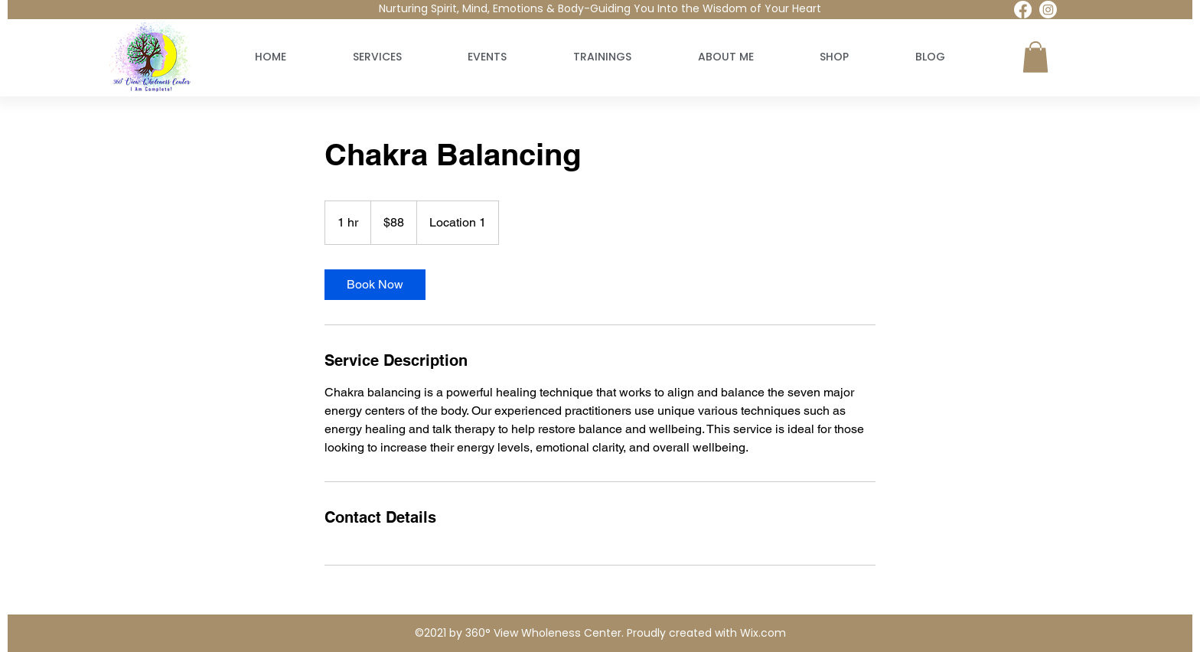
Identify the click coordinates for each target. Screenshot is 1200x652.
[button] (1035, 57)
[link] (375, 284)
